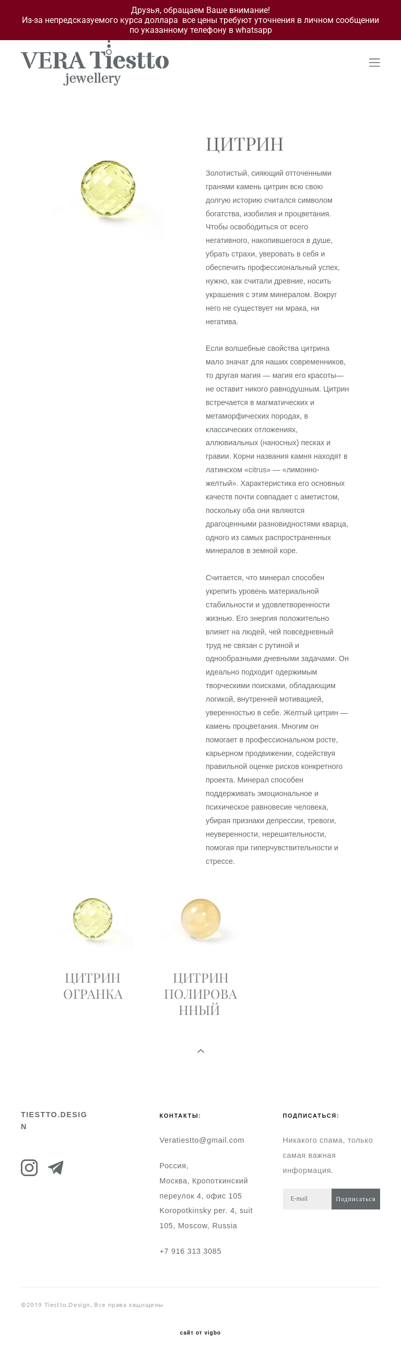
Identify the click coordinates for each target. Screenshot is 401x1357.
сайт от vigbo (200, 1333)
